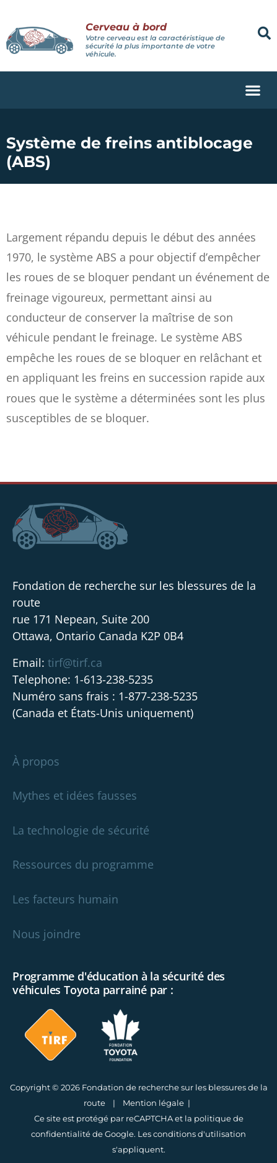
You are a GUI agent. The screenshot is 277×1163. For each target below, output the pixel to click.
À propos (35, 761)
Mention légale (153, 1103)
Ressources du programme (83, 864)
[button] (264, 33)
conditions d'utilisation (199, 1134)
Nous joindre (46, 933)
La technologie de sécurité (80, 830)
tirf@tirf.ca (75, 662)
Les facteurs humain (65, 899)
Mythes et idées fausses (74, 795)
